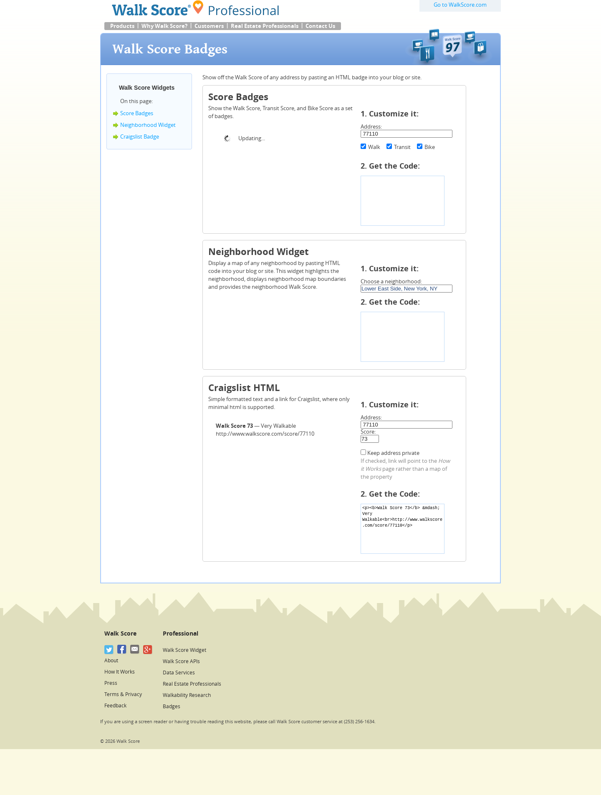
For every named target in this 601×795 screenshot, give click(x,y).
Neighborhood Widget (148, 125)
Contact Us (320, 26)
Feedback (115, 706)
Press (110, 683)
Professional (180, 633)
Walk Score (120, 633)
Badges (171, 706)
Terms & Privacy (123, 694)
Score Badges (136, 113)
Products (122, 26)
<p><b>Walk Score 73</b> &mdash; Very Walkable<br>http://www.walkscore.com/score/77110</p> (402, 529)
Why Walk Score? (164, 26)
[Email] (135, 649)
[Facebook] (122, 649)
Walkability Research (187, 695)
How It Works (119, 672)
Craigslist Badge (139, 137)
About (111, 661)
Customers (209, 26)
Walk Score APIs (181, 661)
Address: (371, 127)
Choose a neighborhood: (391, 281)
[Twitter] (109, 649)
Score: (368, 432)
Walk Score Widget (184, 650)
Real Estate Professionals (264, 26)
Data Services (179, 673)
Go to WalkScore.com (460, 5)
